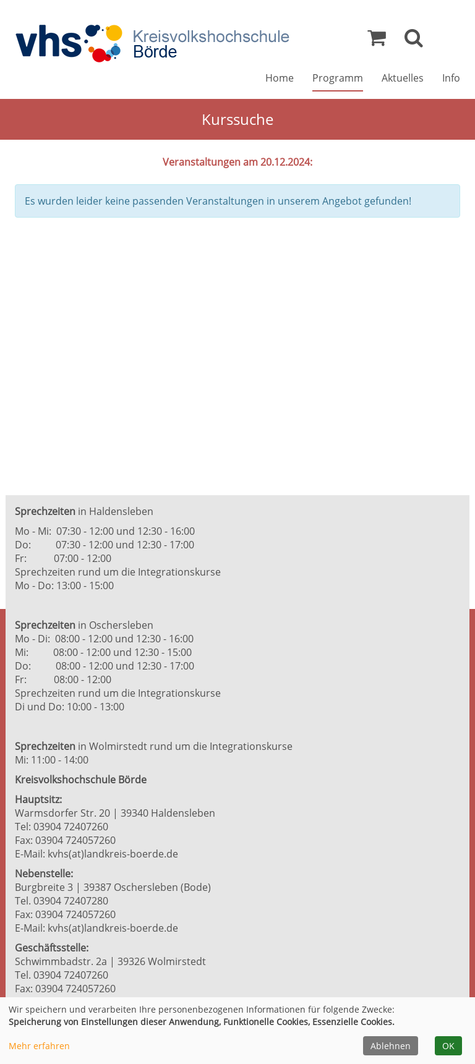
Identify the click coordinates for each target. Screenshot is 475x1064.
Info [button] (451, 78)
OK (448, 1046)
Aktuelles (403, 78)
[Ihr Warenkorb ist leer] (376, 41)
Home (279, 78)
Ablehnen (390, 1046)
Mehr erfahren (39, 1046)
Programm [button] (337, 78)
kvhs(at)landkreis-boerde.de (113, 854)
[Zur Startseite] (152, 43)
